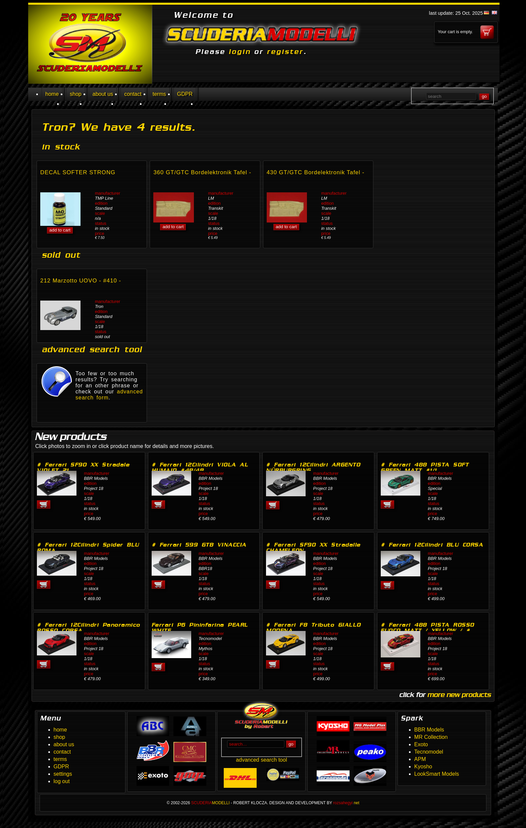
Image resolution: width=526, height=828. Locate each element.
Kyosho (423, 766)
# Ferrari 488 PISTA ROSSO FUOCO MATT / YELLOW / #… (428, 627)
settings (63, 774)
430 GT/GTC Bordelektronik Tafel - (316, 172)
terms (159, 94)
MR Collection (431, 737)
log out (62, 781)
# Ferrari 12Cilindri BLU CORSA (432, 545)
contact (133, 94)
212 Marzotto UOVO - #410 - (80, 280)
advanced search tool (261, 760)
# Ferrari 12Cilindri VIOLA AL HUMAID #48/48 (200, 467)
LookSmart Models (436, 774)
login (240, 51)
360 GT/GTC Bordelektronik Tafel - (202, 172)
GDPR (185, 94)
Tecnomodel (428, 752)
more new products (459, 694)
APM (420, 759)
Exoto (421, 744)
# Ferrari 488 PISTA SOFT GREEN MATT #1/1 (425, 467)
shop (76, 94)
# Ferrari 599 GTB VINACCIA (199, 545)
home (52, 94)
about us (103, 94)
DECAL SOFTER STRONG (77, 172)
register (285, 51)
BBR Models (429, 730)
